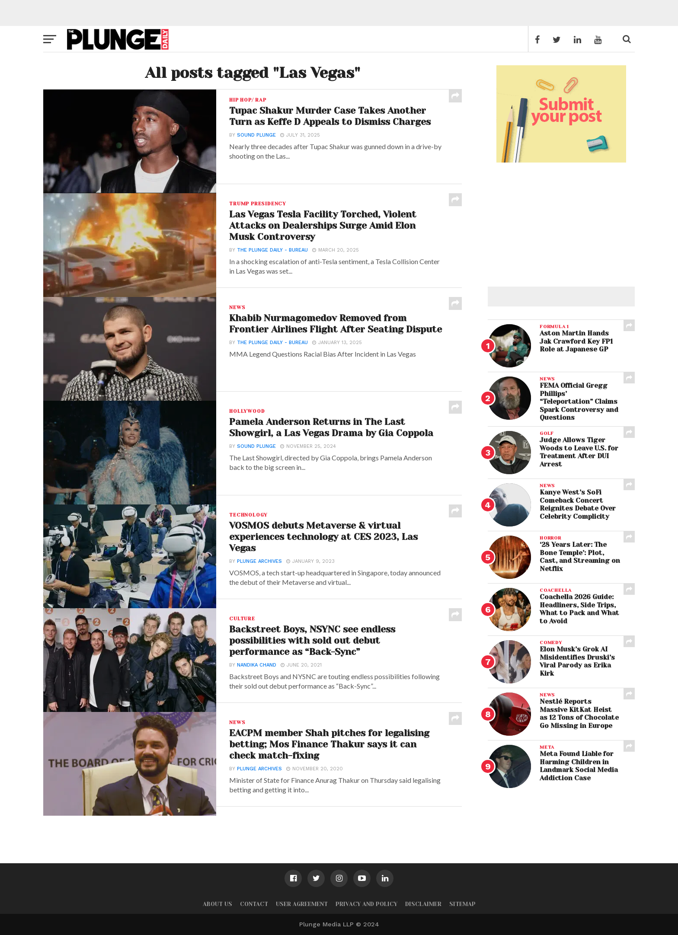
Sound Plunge (255, 148)
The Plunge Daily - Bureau (271, 252)
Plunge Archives (258, 563)
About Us (217, 904)
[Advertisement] (561, 219)
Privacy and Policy (366, 904)
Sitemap (462, 904)
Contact (254, 904)
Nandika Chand (255, 667)
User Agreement (302, 904)
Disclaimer (423, 904)
